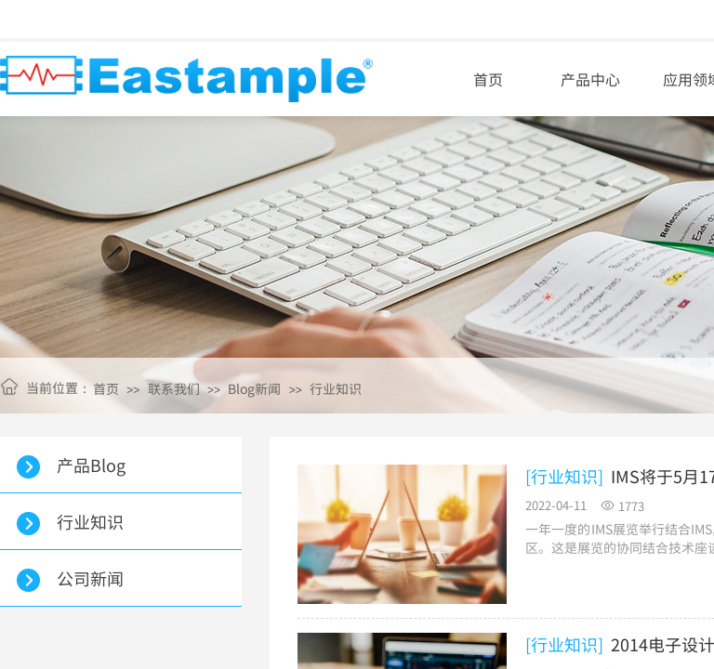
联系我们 (174, 388)
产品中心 (590, 79)
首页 (488, 79)
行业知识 (336, 388)
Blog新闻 (254, 388)
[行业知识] (564, 476)
